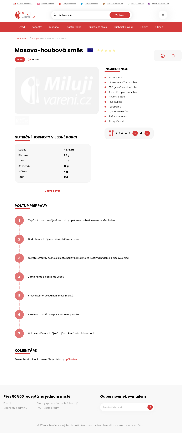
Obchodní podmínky (15, 408)
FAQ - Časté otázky (48, 408)
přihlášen (71, 359)
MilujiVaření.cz (22, 38)
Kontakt (8, 403)
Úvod (22, 27)
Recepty (37, 27)
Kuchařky (54, 27)
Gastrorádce (73, 27)
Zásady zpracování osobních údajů (57, 403)
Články (144, 27)
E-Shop (159, 27)
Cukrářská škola (98, 27)
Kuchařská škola (123, 27)
